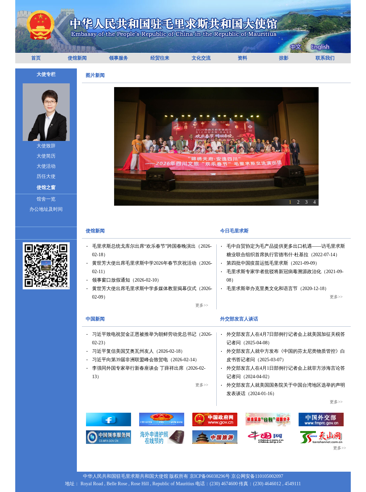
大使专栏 (46, 74)
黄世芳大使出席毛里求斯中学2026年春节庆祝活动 (144, 263)
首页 (36, 58)
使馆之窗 (46, 187)
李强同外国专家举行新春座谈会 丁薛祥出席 (138, 368)
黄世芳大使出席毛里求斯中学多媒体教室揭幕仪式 (144, 288)
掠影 (283, 58)
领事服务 (118, 58)
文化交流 (201, 58)
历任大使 (46, 176)
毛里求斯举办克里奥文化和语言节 (262, 288)
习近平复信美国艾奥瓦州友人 (123, 351)
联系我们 (325, 58)
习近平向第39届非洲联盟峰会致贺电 (130, 359)
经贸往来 (159, 58)
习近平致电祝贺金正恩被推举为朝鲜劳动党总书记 (144, 334)
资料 (242, 58)
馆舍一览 (46, 199)
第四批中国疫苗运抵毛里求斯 (257, 263)
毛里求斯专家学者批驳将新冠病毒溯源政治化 (274, 271)
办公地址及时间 (46, 209)
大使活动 (46, 166)
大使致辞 (46, 145)
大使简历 (46, 156)
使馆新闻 (77, 58)
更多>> (201, 305)
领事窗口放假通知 (111, 280)
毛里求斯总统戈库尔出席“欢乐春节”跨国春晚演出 (144, 246)
